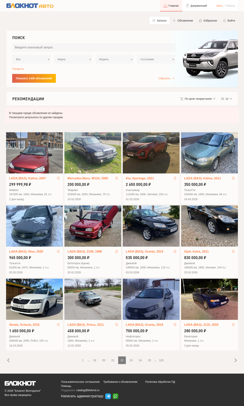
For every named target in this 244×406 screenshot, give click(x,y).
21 (112, 360)
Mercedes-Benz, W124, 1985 (87, 178)
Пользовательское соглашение (80, 381)
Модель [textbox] (104, 59)
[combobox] (31, 59)
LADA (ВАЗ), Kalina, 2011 (202, 178)
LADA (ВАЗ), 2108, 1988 (84, 251)
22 (122, 360)
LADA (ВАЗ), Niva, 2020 (26, 251)
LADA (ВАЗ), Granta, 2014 (144, 251)
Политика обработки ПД (160, 381)
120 (161, 360)
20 (103, 360)
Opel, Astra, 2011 (196, 251)
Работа (230, 5)
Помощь (66, 386)
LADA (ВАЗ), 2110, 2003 (201, 324)
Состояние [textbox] (147, 59)
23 (131, 360)
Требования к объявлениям (120, 381)
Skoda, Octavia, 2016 (24, 324)
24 (140, 360)
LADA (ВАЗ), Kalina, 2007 (27, 178)
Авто (219, 5)
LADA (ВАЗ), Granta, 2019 (144, 324)
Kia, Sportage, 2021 (140, 178)
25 (149, 360)
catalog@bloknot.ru (88, 390)
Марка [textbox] (62, 59)
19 (94, 360)
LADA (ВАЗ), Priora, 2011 (85, 324)
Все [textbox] (18, 59)
